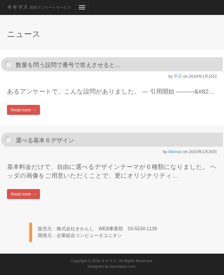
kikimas (175, 151)
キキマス (39, 7)
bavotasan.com (122, 266)
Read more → (23, 110)
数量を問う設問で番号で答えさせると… (68, 65)
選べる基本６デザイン (45, 140)
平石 (178, 76)
